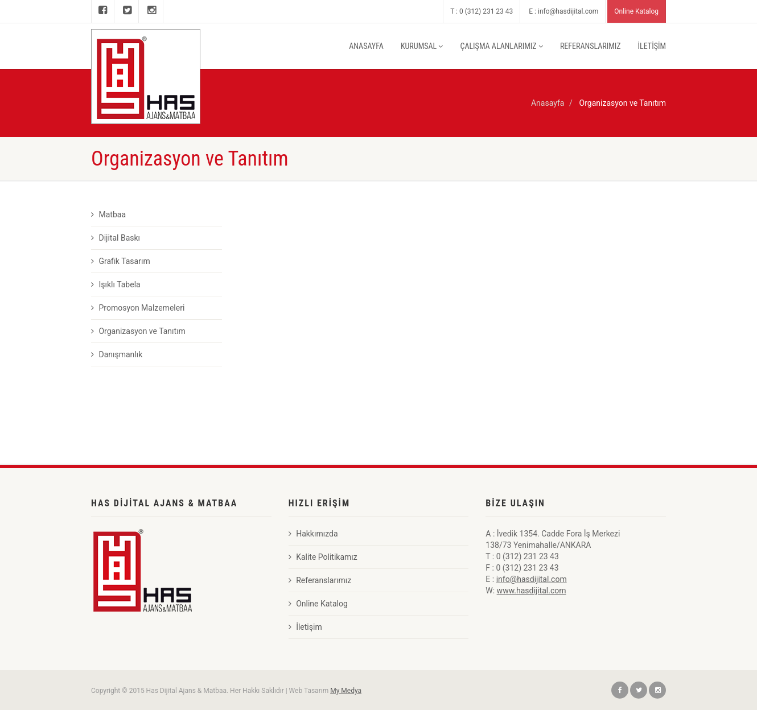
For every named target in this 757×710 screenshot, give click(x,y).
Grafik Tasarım (120, 261)
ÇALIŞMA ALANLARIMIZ (501, 46)
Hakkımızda (313, 533)
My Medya (345, 691)
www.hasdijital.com (531, 590)
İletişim (305, 626)
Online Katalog (636, 11)
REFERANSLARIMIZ (590, 46)
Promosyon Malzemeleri (137, 307)
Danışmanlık (116, 354)
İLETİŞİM (652, 46)
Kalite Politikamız (323, 557)
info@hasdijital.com (531, 579)
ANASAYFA (366, 46)
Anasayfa (547, 103)
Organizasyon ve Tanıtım (138, 331)
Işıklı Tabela (116, 284)
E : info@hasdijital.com (563, 11)
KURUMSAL (422, 46)
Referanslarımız (320, 580)
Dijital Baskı (115, 237)
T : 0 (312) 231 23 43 (481, 11)
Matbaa (108, 214)
